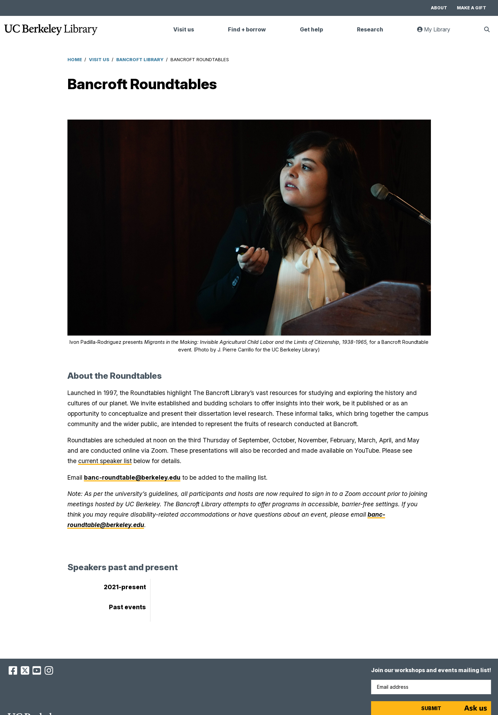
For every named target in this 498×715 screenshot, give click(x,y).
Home (74, 59)
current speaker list (105, 460)
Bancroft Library (140, 59)
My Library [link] (438, 32)
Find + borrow (247, 29)
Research (370, 29)
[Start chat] (475, 708)
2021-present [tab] (125, 587)
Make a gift (471, 7)
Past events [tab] (127, 607)
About (439, 7)
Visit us (183, 29)
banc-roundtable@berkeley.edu (132, 477)
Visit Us (99, 59)
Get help (311, 29)
